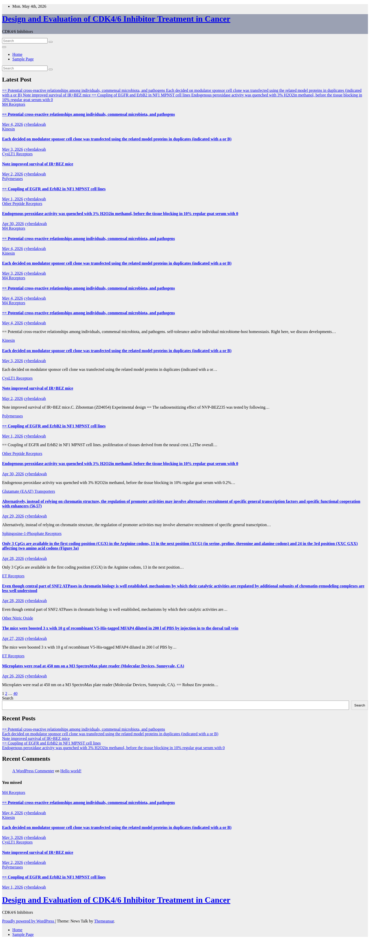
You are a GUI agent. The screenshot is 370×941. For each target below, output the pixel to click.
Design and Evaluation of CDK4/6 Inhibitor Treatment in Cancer (116, 18)
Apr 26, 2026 (13, 676)
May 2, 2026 (12, 174)
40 (15, 693)
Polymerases (12, 178)
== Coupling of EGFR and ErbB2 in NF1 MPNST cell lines (54, 189)
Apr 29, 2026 (13, 516)
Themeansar (104, 921)
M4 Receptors (13, 104)
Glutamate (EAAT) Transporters (28, 491)
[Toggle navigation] (4, 47)
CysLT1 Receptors (17, 154)
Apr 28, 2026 (13, 558)
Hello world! (70, 771)
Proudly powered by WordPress (28, 921)
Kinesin (8, 129)
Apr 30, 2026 (13, 223)
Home (17, 54)
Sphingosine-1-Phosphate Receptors (32, 533)
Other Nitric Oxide (17, 618)
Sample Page (23, 59)
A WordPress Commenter (33, 771)
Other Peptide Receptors (22, 203)
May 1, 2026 (12, 199)
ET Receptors (13, 576)
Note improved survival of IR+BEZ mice (37, 164)
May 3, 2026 (12, 149)
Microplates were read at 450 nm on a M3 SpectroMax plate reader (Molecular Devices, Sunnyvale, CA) (93, 666)
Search (7, 698)
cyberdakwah (35, 124)
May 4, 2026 (12, 124)
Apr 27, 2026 (13, 638)
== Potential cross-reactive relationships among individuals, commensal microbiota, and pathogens (88, 114)
